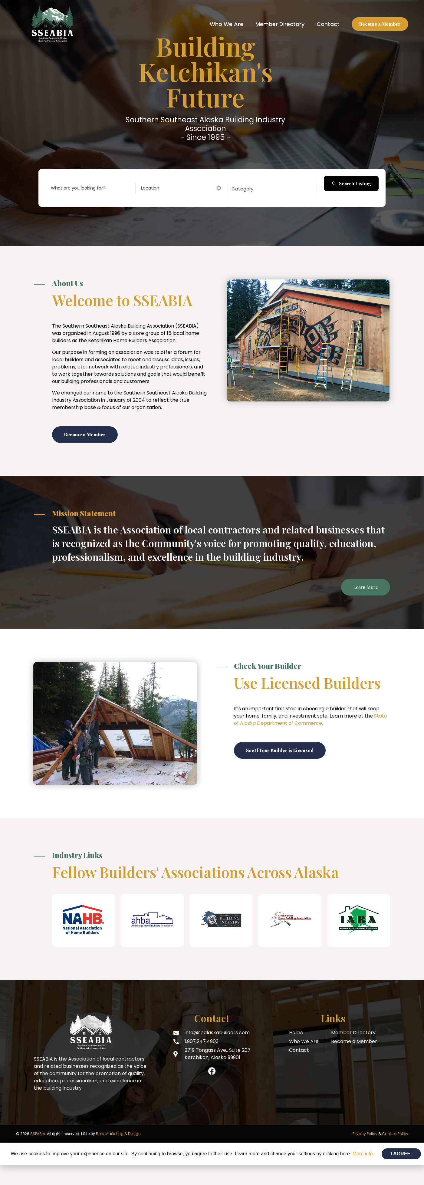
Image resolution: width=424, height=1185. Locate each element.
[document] (212, 1154)
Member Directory (279, 24)
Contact (328, 24)
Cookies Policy (395, 1133)
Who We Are (226, 24)
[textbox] (242, 188)
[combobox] (269, 188)
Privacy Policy (365, 1133)
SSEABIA (37, 1133)
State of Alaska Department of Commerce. (310, 719)
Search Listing (351, 183)
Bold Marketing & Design (118, 1133)
